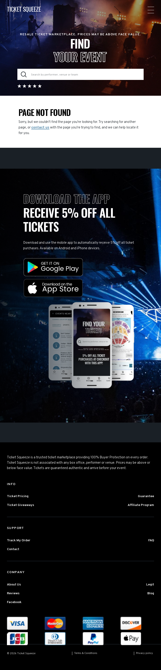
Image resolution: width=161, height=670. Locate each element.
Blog (150, 593)
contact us (40, 127)
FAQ (151, 540)
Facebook (14, 602)
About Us (14, 585)
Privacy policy (144, 653)
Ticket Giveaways (20, 505)
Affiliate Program (141, 505)
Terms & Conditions (85, 653)
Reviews (13, 593)
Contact (13, 549)
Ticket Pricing (17, 496)
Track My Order (18, 540)
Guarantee (146, 496)
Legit (150, 585)
